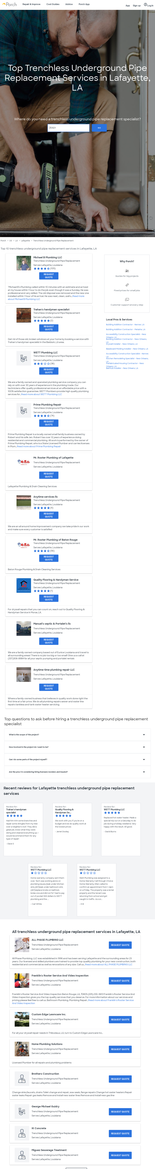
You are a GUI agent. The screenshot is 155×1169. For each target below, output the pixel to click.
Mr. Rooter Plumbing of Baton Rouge (55, 539)
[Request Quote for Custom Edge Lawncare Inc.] (120, 1019)
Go (99, 128)
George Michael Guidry (45, 1106)
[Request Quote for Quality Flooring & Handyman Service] (48, 598)
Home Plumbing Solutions (47, 1044)
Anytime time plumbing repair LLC (54, 669)
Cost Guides (52, 4)
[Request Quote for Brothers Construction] (120, 1079)
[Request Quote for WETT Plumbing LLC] (48, 371)
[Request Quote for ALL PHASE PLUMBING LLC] (120, 945)
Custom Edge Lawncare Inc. (49, 1014)
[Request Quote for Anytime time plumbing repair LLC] (48, 687)
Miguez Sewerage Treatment (49, 1150)
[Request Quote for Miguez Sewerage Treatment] (120, 1155)
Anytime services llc (45, 496)
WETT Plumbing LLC (45, 352)
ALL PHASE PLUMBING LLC (48, 939)
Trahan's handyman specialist (51, 309)
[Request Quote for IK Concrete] (120, 1133)
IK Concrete (39, 1128)
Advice (69, 4)
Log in (148, 4)
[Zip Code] (68, 128)
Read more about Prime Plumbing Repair (39, 446)
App (128, 5)
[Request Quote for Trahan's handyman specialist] (48, 328)
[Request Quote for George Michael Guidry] (120, 1111)
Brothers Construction (45, 1073)
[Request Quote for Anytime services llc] (48, 515)
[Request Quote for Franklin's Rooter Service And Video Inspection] (120, 980)
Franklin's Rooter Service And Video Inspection (60, 975)
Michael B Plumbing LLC (47, 257)
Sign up (137, 5)
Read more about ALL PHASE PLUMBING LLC (108, 964)
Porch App (84, 4)
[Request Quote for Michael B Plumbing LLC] (48, 275)
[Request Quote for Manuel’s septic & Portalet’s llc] (48, 641)
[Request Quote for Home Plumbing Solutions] (120, 1049)
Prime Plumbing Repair (47, 404)
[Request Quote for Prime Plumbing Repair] (48, 423)
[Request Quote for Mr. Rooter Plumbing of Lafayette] (48, 475)
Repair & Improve (31, 4)
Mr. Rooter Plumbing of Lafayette (53, 457)
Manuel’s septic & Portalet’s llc (52, 623)
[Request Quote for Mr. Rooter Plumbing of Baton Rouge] (48, 558)
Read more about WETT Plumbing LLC (41, 394)
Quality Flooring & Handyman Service (55, 579)
